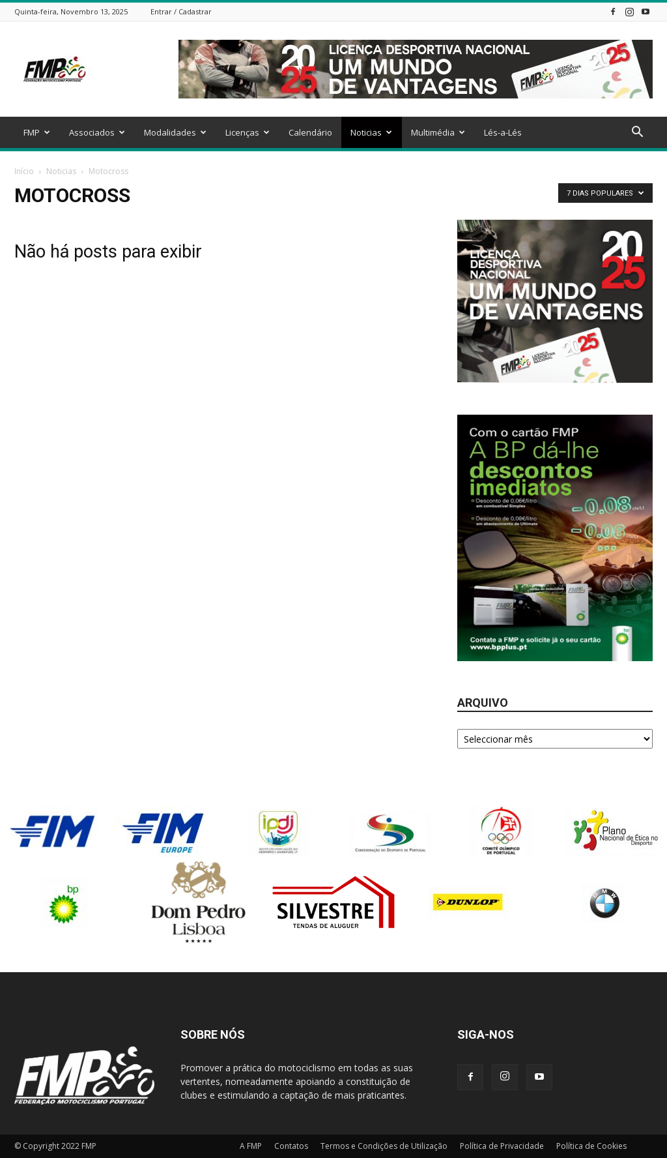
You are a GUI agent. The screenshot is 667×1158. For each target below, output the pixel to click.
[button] (637, 133)
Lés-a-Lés (503, 132)
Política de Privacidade (502, 1145)
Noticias (371, 132)
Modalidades (175, 132)
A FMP (251, 1145)
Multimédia (438, 132)
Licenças (247, 132)
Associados (97, 132)
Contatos (291, 1145)
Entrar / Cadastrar (181, 11)
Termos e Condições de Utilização (383, 1145)
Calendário (310, 132)
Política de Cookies (591, 1145)
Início (24, 171)
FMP (36, 132)
